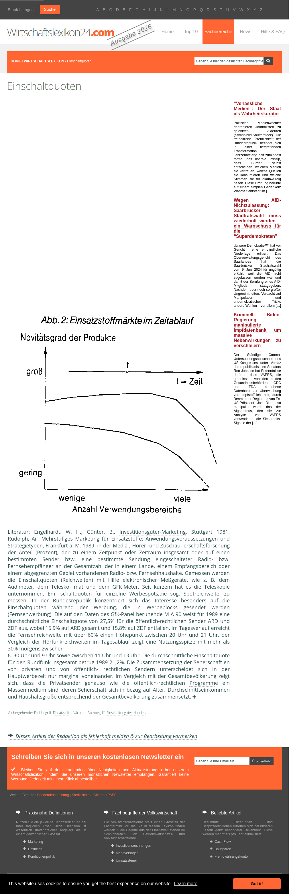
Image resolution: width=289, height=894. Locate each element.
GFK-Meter (125, 586)
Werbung (105, 607)
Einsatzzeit (61, 712)
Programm (202, 682)
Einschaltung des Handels (126, 712)
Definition (32, 849)
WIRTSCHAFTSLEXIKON (44, 61)
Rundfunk (39, 662)
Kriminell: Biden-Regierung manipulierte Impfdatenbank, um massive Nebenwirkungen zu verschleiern (257, 330)
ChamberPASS (104, 795)
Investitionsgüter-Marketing (152, 531)
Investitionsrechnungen (131, 846)
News (245, 31)
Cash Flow (220, 842)
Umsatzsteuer (124, 861)
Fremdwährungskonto (229, 857)
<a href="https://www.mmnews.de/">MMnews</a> (31, 217)
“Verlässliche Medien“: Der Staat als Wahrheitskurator (257, 108)
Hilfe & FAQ (273, 31)
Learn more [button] (185, 883)
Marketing (33, 842)
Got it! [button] (257, 883)
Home (168, 31)
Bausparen (220, 849)
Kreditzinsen (81, 795)
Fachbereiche (218, 31)
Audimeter (20, 586)
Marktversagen (125, 853)
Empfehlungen (21, 9)
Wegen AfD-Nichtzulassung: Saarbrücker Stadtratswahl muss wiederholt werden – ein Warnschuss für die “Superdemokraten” (257, 218)
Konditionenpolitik (39, 857)
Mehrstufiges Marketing (70, 538)
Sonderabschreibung (53, 795)
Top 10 (191, 31)
